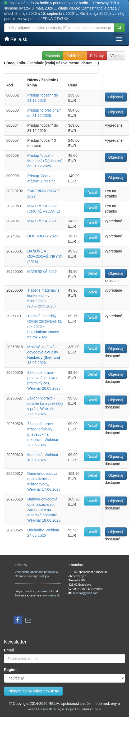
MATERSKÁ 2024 (42, 221)
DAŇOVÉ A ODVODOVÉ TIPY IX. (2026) (45, 256)
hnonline (29, 591)
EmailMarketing (51, 709)
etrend (53, 591)
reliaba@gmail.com (85, 593)
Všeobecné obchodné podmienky (36, 571)
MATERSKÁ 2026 (42, 271)
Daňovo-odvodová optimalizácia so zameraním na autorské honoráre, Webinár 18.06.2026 (44, 509)
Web (30, 709)
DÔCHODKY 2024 (42, 236)
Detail (92, 193)
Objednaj (115, 97)
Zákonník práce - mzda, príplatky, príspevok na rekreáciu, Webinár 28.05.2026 (42, 434)
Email (9, 650)
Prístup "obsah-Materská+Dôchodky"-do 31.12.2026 (45, 160)
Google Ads (72, 709)
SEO (37, 709)
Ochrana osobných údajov (32, 576)
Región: (11, 670)
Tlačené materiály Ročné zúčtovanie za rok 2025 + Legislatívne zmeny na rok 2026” (44, 326)
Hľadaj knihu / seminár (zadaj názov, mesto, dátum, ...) (51, 67)
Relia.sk (15, 39)
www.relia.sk (51, 595)
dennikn (42, 591)
